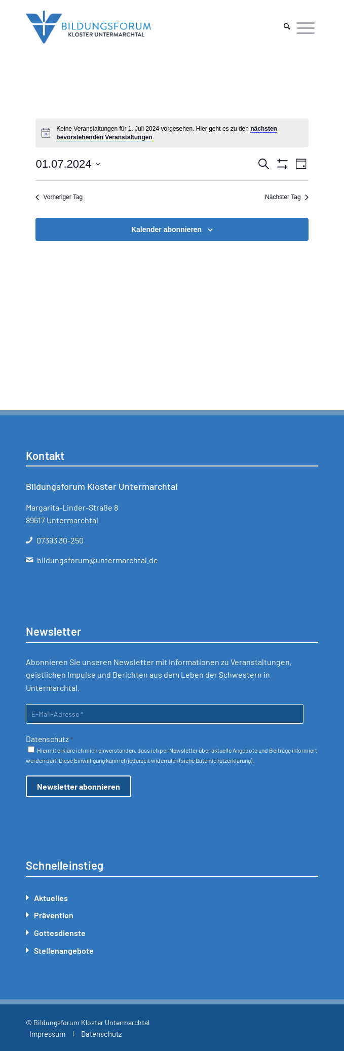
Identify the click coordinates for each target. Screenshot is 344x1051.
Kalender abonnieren (166, 229)
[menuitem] (287, 27)
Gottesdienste (60, 933)
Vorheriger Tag (59, 197)
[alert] (171, 133)
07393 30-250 (60, 540)
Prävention (53, 915)
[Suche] (287, 27)
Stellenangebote (64, 950)
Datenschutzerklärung (223, 760)
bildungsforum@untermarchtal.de (97, 560)
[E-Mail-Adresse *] (164, 714)
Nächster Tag (286, 197)
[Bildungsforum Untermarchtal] (143, 27)
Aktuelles (51, 898)
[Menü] (305, 27)
